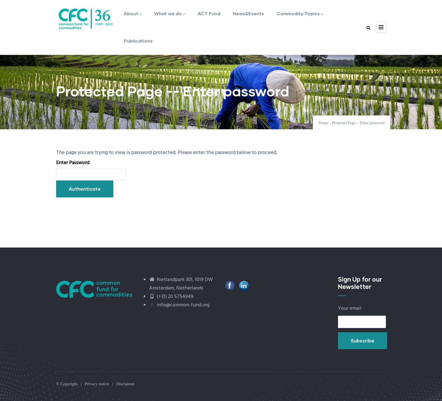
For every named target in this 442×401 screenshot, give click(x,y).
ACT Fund (209, 13)
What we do (169, 14)
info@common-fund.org (179, 305)
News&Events (248, 13)
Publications (138, 40)
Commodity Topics (300, 14)
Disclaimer (125, 384)
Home (323, 123)
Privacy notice (97, 384)
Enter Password (72, 163)
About (133, 14)
